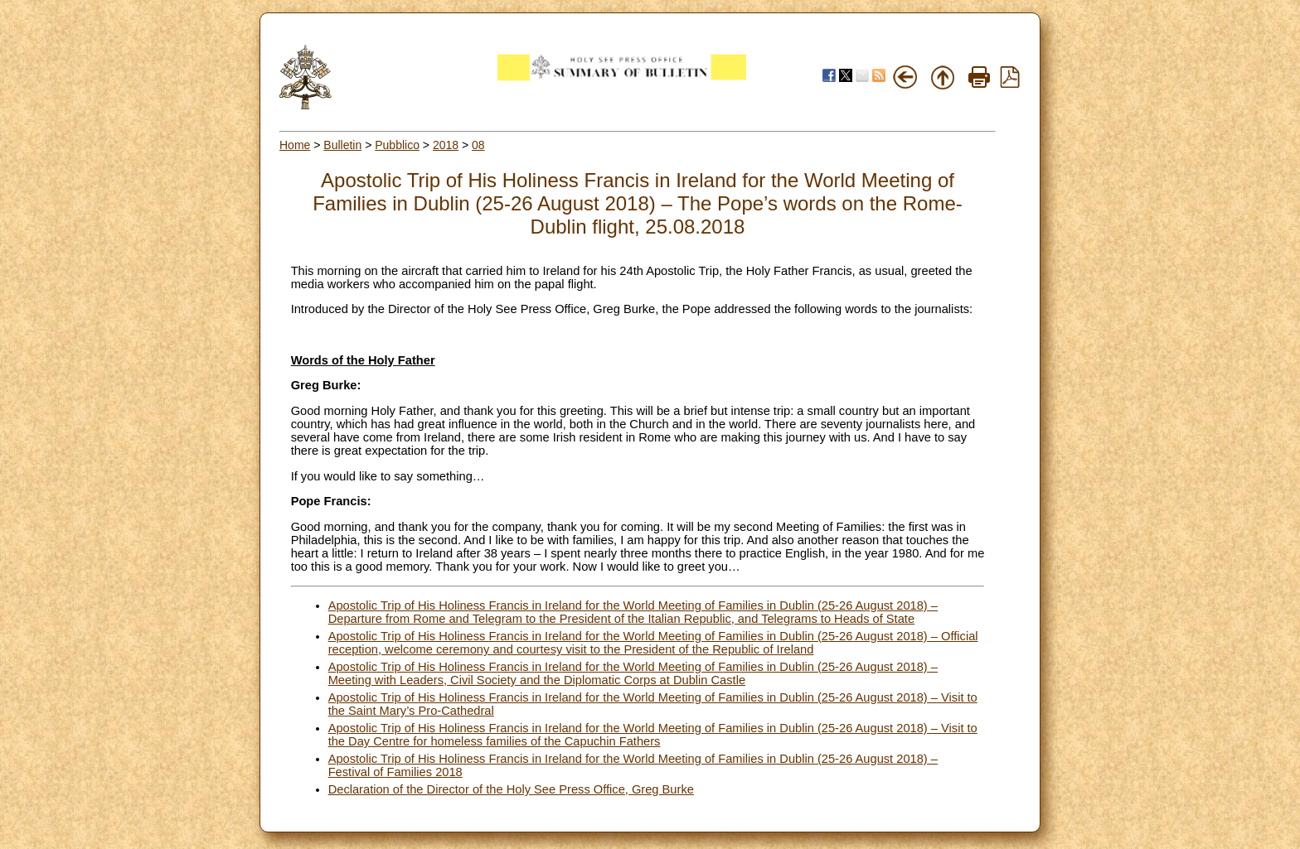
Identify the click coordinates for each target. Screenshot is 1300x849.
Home (294, 145)
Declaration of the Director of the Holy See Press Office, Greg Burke (511, 789)
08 (478, 145)
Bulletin (342, 145)
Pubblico (397, 145)
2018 (445, 145)
